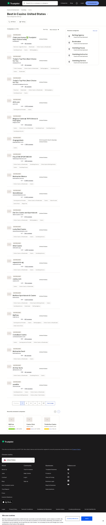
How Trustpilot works (8, 485)
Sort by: (45, 29)
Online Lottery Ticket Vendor (37, 395)
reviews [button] (28, 43)
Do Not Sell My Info (90, 509)
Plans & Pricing (50, 477)
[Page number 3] (31, 403)
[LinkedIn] (68, 480)
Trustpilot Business (51, 469)
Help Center (27, 473)
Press (3, 493)
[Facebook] (68, 469)
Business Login (50, 481)
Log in (25, 477)
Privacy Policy (76, 449)
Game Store (17, 203)
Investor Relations (7, 497)
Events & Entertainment (13, 10)
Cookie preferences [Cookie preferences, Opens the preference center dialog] (72, 518)
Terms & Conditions (27, 509)
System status (60, 509)
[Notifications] (76, 3)
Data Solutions (50, 489)
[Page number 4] (35, 403)
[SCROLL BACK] (55, 411)
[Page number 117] (43, 403)
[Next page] (50, 403)
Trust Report (5, 489)
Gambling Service (50, 128)
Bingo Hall (24, 203)
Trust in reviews (28, 469)
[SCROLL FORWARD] (58, 411)
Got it (86, 518)
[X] (68, 473)
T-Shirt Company (18, 68)
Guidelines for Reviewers (44, 509)
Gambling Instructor (19, 131)
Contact (4, 477)
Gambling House (18, 50)
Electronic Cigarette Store (20, 46)
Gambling (23, 10)
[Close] (103, 521)
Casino (26, 50)
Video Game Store (18, 325)
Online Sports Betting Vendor (48, 164)
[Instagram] (68, 477)
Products (48, 473)
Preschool (16, 90)
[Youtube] (68, 484)
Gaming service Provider (20, 109)
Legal (3, 509)
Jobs (3, 473)
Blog (3, 481)
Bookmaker (31, 46)
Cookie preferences (74, 509)
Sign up (26, 481)
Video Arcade (53, 200)
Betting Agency (34, 50)
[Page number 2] (26, 403)
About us (4, 469)
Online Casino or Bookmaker (44, 46)
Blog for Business (51, 485)
